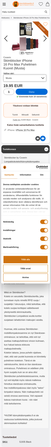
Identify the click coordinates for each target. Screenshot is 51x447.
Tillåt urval (25, 268)
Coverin (7, 57)
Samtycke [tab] (9, 175)
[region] (25, 149)
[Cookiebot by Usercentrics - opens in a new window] (36, 167)
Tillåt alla (25, 259)
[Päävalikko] (4, 4)
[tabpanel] (25, 287)
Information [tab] (25, 175)
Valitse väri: (8, 73)
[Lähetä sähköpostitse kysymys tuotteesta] (37, 138)
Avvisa (25, 277)
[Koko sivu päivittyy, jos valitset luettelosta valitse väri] (25, 78)
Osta (31, 91)
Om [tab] (42, 175)
